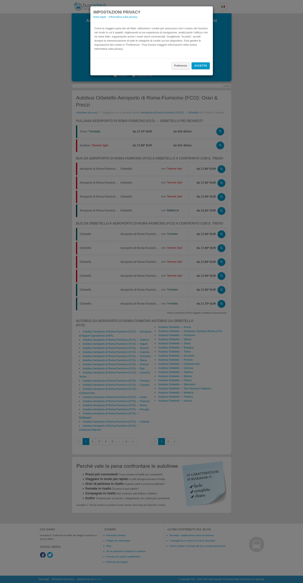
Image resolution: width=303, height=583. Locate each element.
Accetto (200, 65)
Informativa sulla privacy (123, 16)
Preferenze (180, 65)
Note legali (99, 16)
